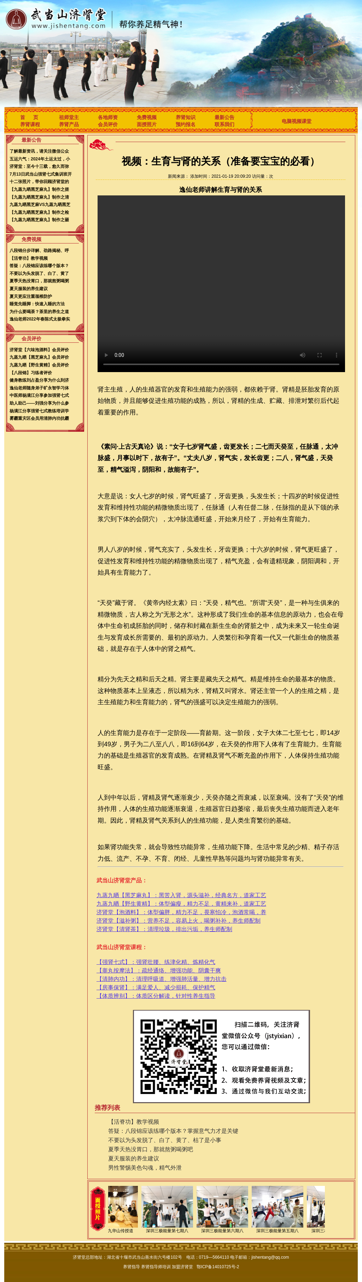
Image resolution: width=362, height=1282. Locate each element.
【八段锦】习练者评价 (31, 372)
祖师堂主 (69, 117)
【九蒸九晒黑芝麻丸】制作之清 (39, 197)
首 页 (29, 117)
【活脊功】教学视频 (29, 258)
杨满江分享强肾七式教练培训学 (39, 410)
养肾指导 (131, 1266)
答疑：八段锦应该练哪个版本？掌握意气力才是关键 (173, 1131)
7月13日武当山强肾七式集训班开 (41, 174)
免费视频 (147, 117)
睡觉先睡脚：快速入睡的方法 (37, 303)
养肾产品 (69, 124)
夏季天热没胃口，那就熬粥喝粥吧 (150, 1149)
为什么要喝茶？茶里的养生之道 (39, 311)
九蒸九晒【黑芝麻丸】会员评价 (39, 357)
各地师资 (108, 117)
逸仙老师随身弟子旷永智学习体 (39, 388)
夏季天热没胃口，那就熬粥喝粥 (39, 280)
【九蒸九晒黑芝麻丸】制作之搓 (39, 189)
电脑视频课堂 (296, 121)
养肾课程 (30, 124)
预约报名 (185, 124)
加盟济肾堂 (182, 1266)
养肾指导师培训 (156, 1266)
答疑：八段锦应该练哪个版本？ (39, 265)
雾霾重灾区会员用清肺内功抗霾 (39, 418)
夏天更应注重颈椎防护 (31, 296)
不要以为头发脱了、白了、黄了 (39, 273)
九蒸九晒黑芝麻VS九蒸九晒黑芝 (40, 204)
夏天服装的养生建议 (29, 288)
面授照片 (147, 124)
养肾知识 (185, 117)
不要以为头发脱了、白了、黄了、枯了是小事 (164, 1140)
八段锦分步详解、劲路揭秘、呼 (39, 250)
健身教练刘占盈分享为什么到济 (39, 380)
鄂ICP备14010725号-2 (218, 1266)
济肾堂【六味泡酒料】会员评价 (39, 349)
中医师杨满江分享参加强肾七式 (39, 395)
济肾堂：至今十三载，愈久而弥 (39, 166)
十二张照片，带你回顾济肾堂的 (39, 181)
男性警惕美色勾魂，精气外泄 (145, 1168)
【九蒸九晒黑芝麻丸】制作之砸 (39, 219)
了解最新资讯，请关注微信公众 (39, 151)
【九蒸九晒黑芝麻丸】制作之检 (39, 212)
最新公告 (224, 117)
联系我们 (224, 124)
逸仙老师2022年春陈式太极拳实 (40, 319)
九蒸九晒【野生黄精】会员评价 (39, 365)
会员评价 (108, 124)
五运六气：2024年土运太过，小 (40, 159)
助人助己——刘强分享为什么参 (39, 403)
